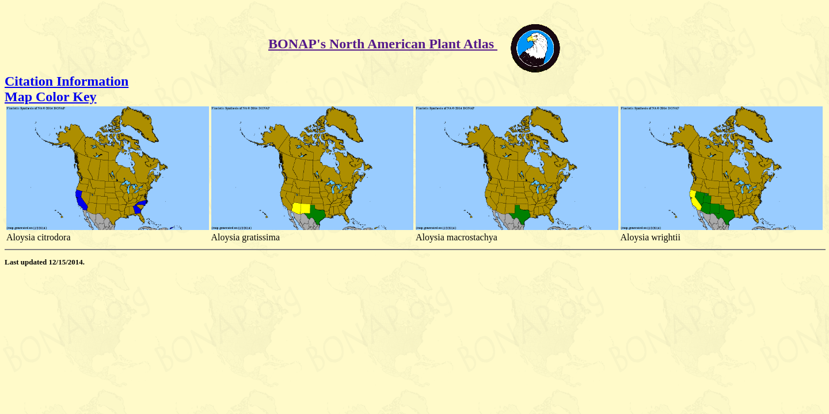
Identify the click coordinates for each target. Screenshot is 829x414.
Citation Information (66, 81)
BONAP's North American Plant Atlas (382, 43)
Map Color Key (51, 96)
